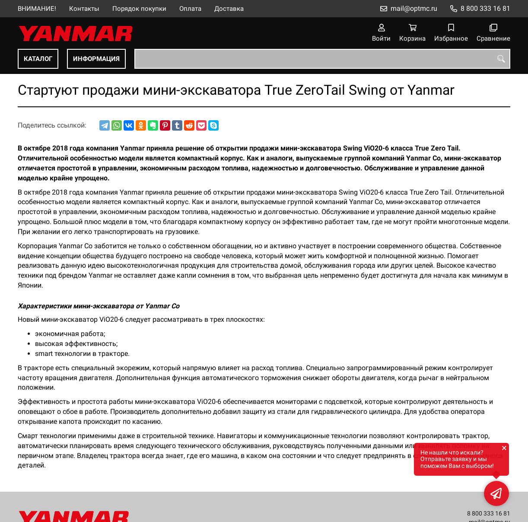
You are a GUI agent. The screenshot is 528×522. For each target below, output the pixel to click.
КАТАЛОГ (38, 59)
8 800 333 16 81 (485, 8)
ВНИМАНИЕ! (37, 9)
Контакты (84, 9)
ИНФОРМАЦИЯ (96, 59)
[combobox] (322, 59)
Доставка (229, 9)
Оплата (190, 9)
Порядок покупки (139, 9)
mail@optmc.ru (414, 8)
